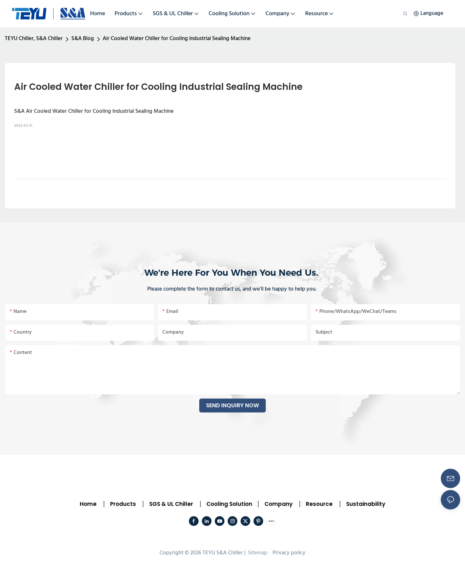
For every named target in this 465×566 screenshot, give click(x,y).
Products (122, 504)
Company (278, 504)
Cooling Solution (229, 504)
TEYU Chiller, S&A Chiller (34, 38)
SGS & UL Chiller (171, 504)
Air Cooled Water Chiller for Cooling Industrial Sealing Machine (177, 38)
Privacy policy (289, 553)
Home (88, 504)
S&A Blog (82, 38)
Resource (319, 504)
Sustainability (365, 504)
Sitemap (257, 553)
